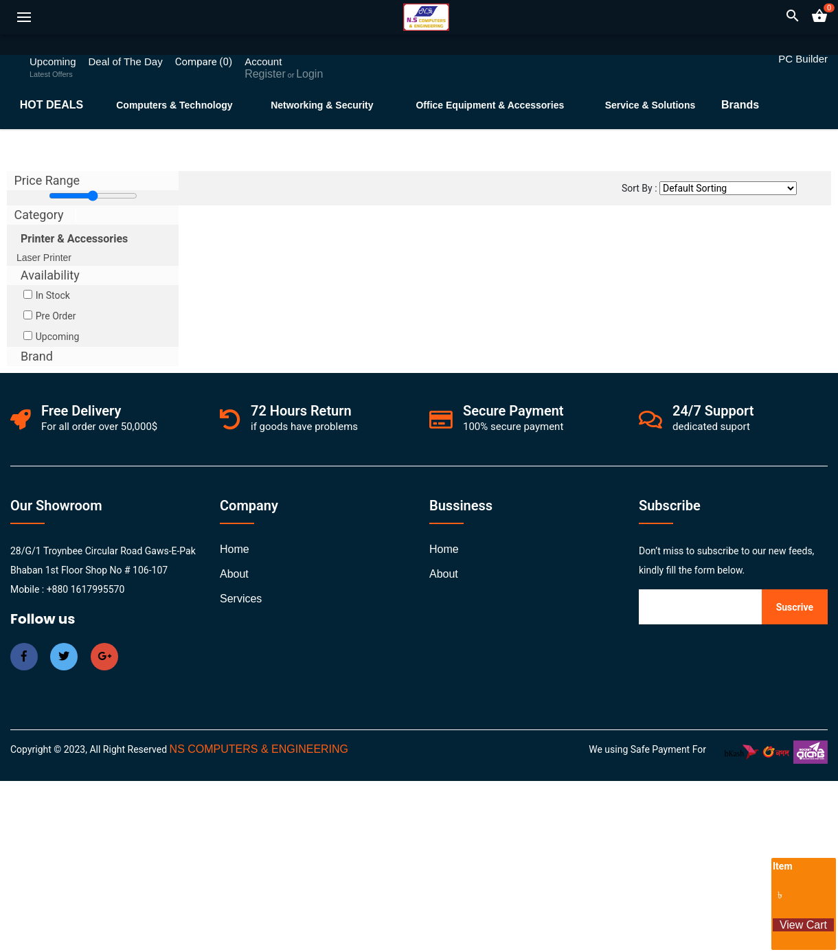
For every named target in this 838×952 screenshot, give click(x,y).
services (241, 598)
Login (309, 74)
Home (234, 549)
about (234, 574)
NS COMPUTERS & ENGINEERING (259, 749)
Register (265, 74)
